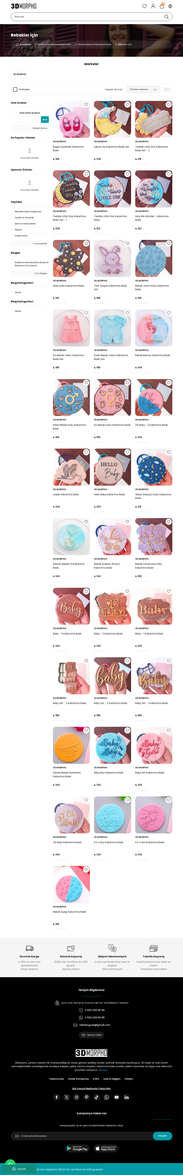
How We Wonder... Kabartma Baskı (152, 218)
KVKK (96, 1079)
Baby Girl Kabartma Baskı (149, 772)
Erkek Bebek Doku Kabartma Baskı (69, 426)
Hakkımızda (55, 1079)
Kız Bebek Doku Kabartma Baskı (112, 425)
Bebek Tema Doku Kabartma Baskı (152, 287)
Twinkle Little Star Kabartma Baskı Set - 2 (151, 148)
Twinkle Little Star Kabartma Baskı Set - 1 (69, 218)
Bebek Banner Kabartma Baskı (152, 355)
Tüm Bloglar (40, 273)
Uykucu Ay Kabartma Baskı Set (111, 146)
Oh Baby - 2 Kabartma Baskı (151, 425)
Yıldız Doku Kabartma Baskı (68, 285)
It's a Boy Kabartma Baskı (108, 842)
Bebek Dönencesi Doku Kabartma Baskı (148, 565)
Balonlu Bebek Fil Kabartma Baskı (69, 565)
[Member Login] (153, 6)
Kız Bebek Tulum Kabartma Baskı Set (68, 357)
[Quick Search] (25, 119)
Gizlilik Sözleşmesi (78, 1079)
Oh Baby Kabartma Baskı (67, 842)
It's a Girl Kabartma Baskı (149, 842)
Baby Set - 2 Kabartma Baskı (110, 703)
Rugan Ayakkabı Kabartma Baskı (68, 148)
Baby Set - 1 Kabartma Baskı (151, 703)
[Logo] (24, 6)
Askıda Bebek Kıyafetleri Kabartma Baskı (67, 774)
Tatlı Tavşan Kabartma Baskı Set (110, 287)
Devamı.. (103, 1070)
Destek (19, 1169)
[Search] (91, 16)
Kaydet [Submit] (162, 1137)
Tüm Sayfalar (39, 243)
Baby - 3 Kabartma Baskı (67, 633)
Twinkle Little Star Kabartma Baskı (110, 218)
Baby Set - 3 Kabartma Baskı (69, 703)
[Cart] (162, 6)
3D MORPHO (59, 141)
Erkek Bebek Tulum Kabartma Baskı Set (111, 357)
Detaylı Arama (39, 128)
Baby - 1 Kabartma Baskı (149, 633)
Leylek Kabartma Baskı (66, 494)
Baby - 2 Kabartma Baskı (108, 633)
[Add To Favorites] (86, 104)
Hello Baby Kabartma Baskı (109, 494)
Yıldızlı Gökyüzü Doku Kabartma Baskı (153, 496)
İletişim (130, 1079)
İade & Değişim (113, 1079)
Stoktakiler (24, 89)
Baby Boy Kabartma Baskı (108, 772)
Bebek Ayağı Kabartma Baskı (69, 912)
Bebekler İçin (125, 44)
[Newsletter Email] (91, 1137)
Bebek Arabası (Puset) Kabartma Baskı (107, 565)
